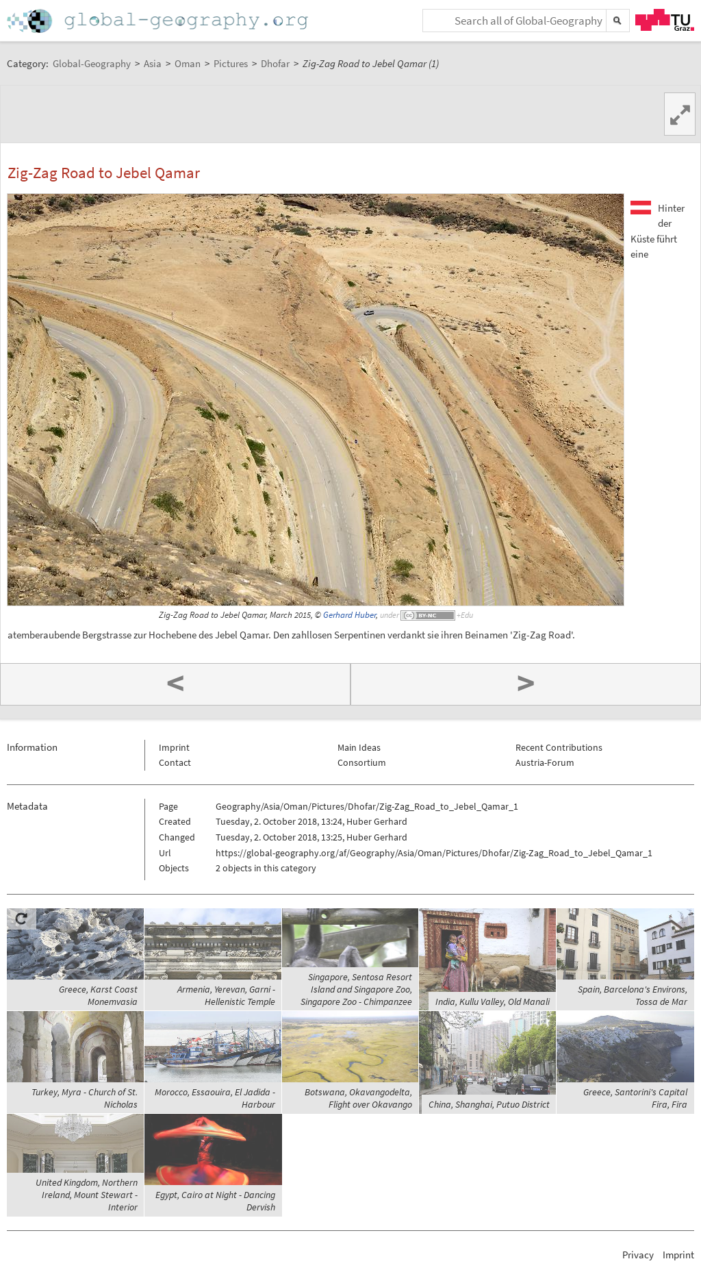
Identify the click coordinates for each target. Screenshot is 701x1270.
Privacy (638, 1254)
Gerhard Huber (349, 615)
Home (159, 21)
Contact (175, 762)
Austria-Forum (544, 762)
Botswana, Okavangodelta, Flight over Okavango (358, 1098)
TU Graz (664, 20)
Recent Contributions (558, 747)
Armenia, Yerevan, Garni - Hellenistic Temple (226, 995)
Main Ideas (359, 747)
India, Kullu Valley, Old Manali (492, 1001)
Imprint (174, 747)
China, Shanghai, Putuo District (489, 1104)
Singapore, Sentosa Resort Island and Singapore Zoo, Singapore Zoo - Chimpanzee (356, 989)
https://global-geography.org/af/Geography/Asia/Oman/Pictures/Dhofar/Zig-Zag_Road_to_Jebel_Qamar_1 (434, 853)
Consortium (361, 762)
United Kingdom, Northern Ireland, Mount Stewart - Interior (87, 1194)
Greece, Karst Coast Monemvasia (98, 995)
